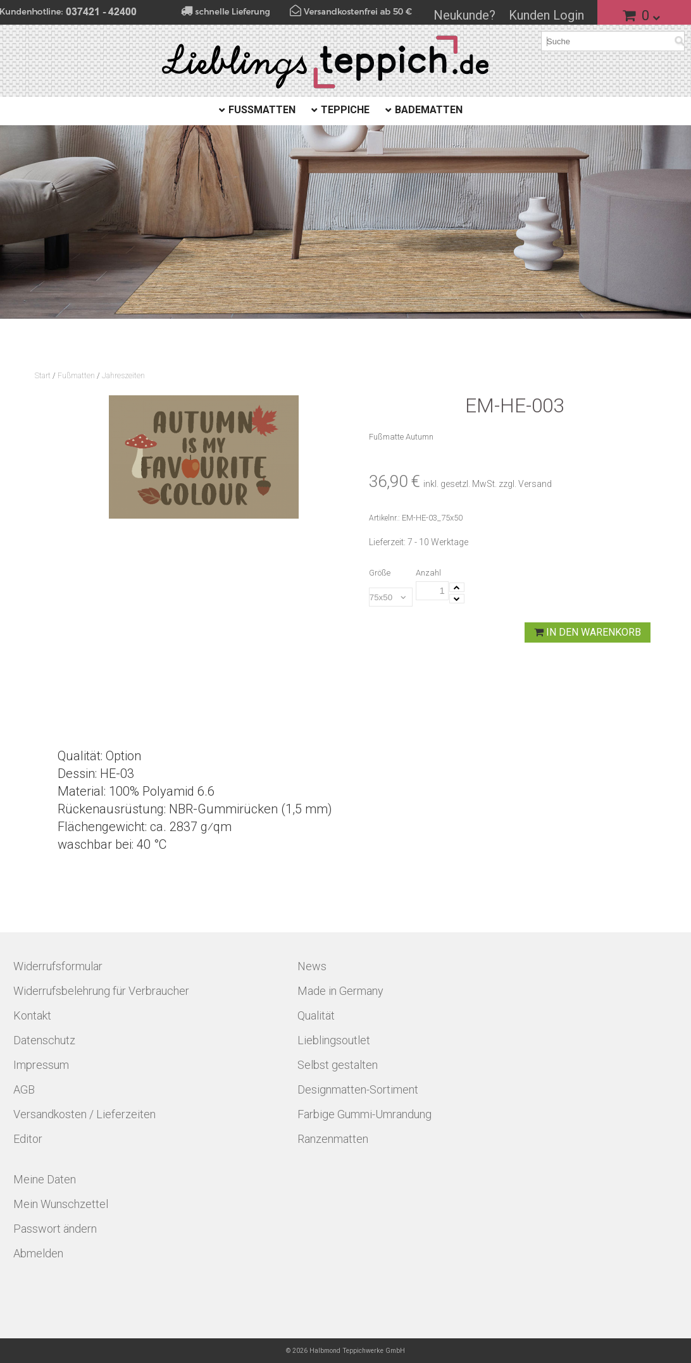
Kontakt (32, 1015)
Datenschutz (44, 1040)
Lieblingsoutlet (333, 1040)
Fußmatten (262, 110)
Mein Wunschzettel (60, 1204)
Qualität (316, 1015)
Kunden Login (546, 15)
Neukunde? (464, 15)
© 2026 (345, 1351)
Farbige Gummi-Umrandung (364, 1114)
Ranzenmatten (332, 1138)
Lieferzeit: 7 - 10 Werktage (418, 542)
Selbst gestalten (337, 1064)
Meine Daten (44, 1179)
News (312, 966)
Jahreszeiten (123, 375)
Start (43, 375)
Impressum (41, 1064)
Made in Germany (340, 990)
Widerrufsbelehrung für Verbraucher (101, 990)
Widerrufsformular (58, 966)
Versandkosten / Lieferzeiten (84, 1114)
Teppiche (345, 110)
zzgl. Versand (525, 484)
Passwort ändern (55, 1228)
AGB (24, 1089)
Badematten (429, 110)
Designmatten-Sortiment (357, 1089)
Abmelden (38, 1253)
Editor (27, 1138)
